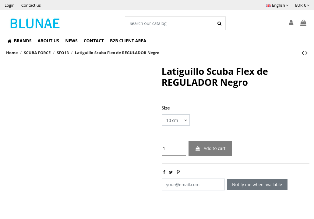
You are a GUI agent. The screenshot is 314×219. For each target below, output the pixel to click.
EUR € (302, 5)
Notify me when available (257, 184)
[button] (19, 40)
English (277, 5)
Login (10, 5)
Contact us (31, 5)
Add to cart (210, 148)
